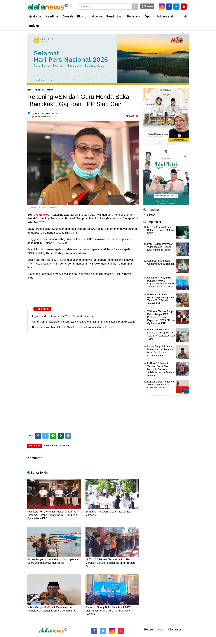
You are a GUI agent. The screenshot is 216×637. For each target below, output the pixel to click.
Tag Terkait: (35, 445)
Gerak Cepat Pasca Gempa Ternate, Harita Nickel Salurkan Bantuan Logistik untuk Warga (83, 321)
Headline (51, 16)
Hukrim (97, 16)
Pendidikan (114, 16)
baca (130, 115)
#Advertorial (50, 445)
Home (35, 16)
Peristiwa (133, 16)
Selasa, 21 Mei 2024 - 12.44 (45, 116)
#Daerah (64, 445)
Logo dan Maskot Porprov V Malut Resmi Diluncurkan (63, 316)
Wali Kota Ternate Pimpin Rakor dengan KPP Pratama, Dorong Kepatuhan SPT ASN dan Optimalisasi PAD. (53, 515)
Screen (147, 6)
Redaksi (149, 629)
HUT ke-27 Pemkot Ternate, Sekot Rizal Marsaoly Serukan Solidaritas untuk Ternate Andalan (110, 563)
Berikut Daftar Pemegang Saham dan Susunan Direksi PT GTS (161, 384)
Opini (148, 16)
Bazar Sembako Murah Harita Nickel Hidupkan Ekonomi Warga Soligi (72, 327)
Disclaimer (174, 629)
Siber (161, 629)
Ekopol (82, 16)
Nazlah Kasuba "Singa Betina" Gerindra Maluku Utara (160, 230)
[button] (185, 15)
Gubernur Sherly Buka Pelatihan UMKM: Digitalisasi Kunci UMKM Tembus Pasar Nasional (108, 610)
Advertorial (165, 16)
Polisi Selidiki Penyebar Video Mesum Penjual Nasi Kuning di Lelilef (159, 247)
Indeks (34, 25)
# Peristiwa (149, 215)
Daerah (67, 16)
